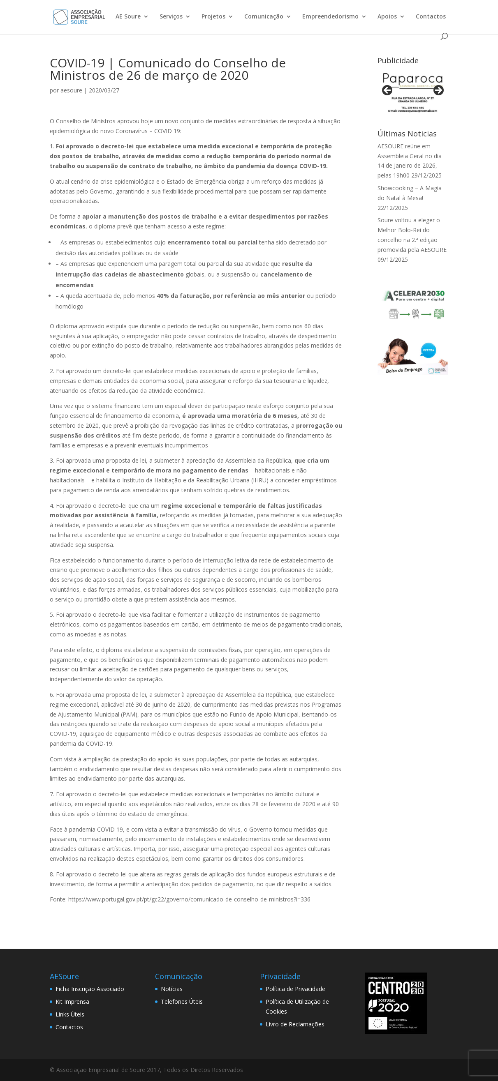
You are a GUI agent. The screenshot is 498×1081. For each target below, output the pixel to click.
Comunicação (263, 17)
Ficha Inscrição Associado (90, 989)
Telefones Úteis (182, 1001)
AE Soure (128, 17)
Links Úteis (70, 1014)
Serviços (171, 17)
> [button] (438, 91)
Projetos (213, 17)
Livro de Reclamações (295, 1024)
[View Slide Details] (413, 93)
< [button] (388, 91)
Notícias (172, 989)
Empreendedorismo (330, 17)
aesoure (71, 90)
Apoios (387, 17)
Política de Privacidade (295, 989)
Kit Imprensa (72, 1001)
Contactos (431, 17)
